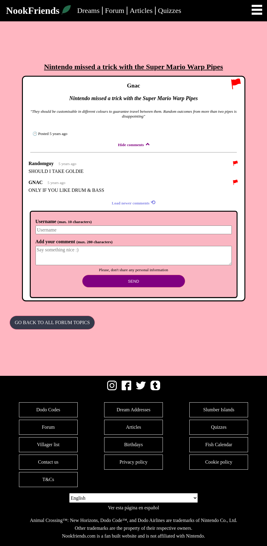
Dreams (88, 10)
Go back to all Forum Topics (52, 322)
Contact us (48, 462)
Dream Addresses (133, 409)
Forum (114, 10)
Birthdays (133, 444)
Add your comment (74, 241)
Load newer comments (133, 202)
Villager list (48, 444)
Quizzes (169, 10)
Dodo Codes (48, 409)
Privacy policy (133, 462)
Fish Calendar (218, 444)
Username (64, 221)
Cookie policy (218, 462)
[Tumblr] (155, 388)
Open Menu (257, 10)
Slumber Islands (218, 409)
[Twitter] (141, 388)
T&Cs (48, 479)
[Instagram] (112, 388)
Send (133, 281)
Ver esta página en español (133, 507)
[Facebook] (126, 388)
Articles (141, 10)
